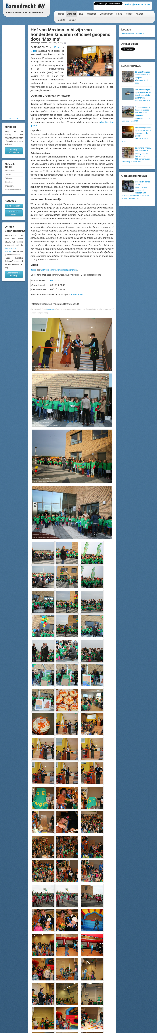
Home (61, 14)
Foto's (119, 14)
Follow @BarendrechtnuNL (138, 4)
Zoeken (61, 20)
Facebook (9, 182)
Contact (72, 20)
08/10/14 (54, 280)
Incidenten (91, 14)
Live (81, 14)
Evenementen (106, 14)
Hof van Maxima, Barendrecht (133, 33)
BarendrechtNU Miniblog (14, 274)
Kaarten (139, 14)
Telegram (9, 178)
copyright (50, 309)
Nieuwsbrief (10, 171)
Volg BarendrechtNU (13, 190)
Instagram (9, 186)
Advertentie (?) (13, 119)
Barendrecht (77, 294)
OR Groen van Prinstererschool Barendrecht (59, 270)
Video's (129, 14)
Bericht (33, 270)
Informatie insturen (13, 212)
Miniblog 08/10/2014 (14, 150)
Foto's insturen (13, 206)
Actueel (71, 13)
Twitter (8, 174)
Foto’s (57, 47)
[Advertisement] (13, 72)
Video (33, 51)
